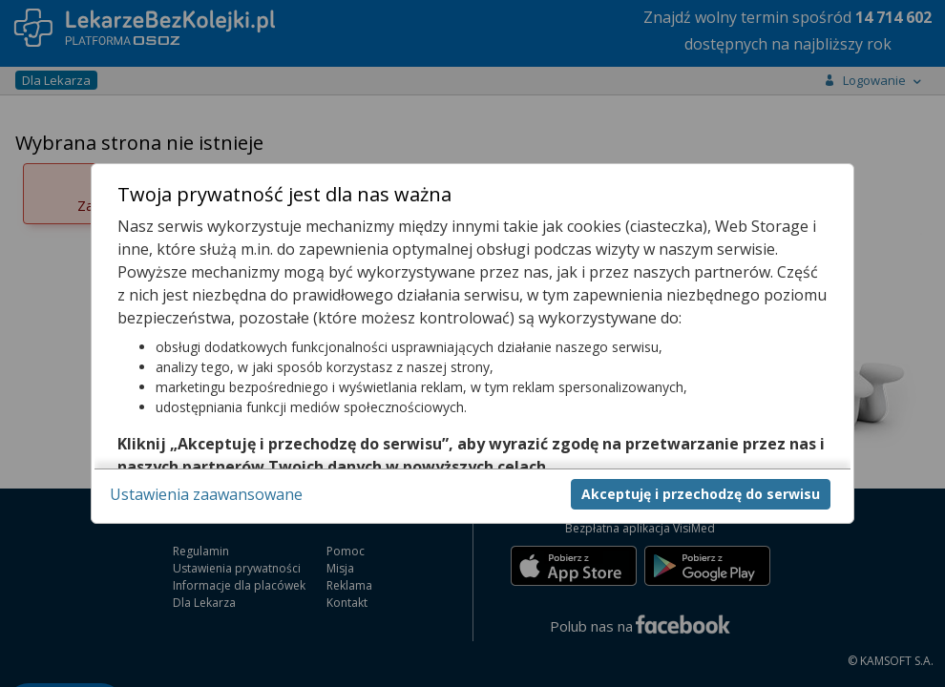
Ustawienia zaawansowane (206, 494)
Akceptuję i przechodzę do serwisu (700, 494)
